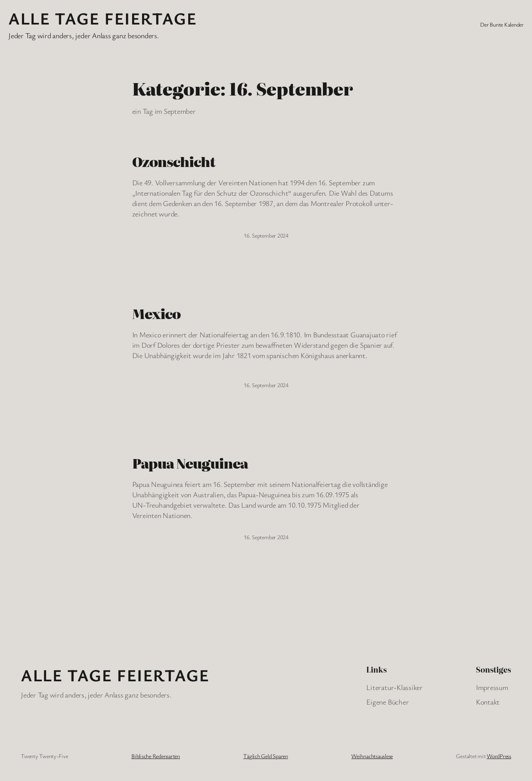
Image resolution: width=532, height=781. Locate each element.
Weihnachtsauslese (372, 756)
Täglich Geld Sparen (265, 756)
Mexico (156, 314)
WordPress (499, 756)
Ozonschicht (173, 161)
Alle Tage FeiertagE (102, 18)
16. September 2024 (266, 235)
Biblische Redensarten (155, 756)
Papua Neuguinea (190, 463)
